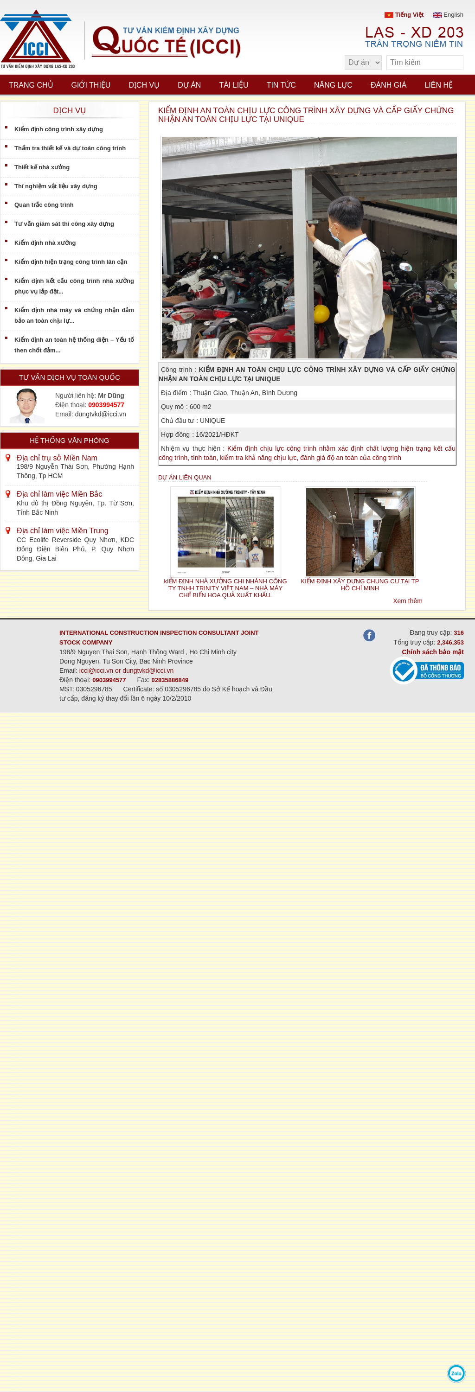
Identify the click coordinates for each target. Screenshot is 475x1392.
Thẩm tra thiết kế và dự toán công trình (70, 148)
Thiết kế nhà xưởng (42, 167)
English (448, 14)
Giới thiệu (91, 85)
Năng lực (333, 85)
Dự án (189, 85)
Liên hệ (438, 85)
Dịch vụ (144, 85)
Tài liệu (233, 85)
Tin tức (281, 85)
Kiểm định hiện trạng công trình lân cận (70, 261)
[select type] (363, 62)
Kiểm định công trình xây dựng (58, 129)
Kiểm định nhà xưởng (45, 242)
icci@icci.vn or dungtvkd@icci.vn (126, 670)
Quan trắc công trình (44, 204)
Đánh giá (388, 85)
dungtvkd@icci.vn (100, 414)
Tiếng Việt (404, 14)
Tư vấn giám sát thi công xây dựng (64, 223)
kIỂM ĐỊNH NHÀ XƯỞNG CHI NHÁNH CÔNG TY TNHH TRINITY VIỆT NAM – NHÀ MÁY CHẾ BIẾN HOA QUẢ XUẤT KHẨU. (225, 588)
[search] (452, 63)
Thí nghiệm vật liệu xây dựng (55, 186)
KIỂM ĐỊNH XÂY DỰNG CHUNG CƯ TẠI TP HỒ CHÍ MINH (360, 585)
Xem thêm (408, 601)
